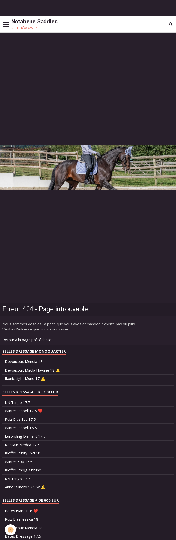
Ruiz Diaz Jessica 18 (21, 519)
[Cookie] (10, 529)
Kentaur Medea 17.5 (22, 444)
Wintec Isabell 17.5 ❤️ (24, 410)
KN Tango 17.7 (17, 402)
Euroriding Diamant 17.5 (25, 436)
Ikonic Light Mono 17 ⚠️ (25, 378)
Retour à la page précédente (26, 339)
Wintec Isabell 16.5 (21, 427)
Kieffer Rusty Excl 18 (22, 452)
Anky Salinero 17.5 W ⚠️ (25, 486)
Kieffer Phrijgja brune (23, 469)
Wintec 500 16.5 (18, 461)
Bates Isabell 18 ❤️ (21, 510)
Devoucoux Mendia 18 (24, 361)
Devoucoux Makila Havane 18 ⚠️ (32, 370)
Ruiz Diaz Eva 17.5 (20, 419)
